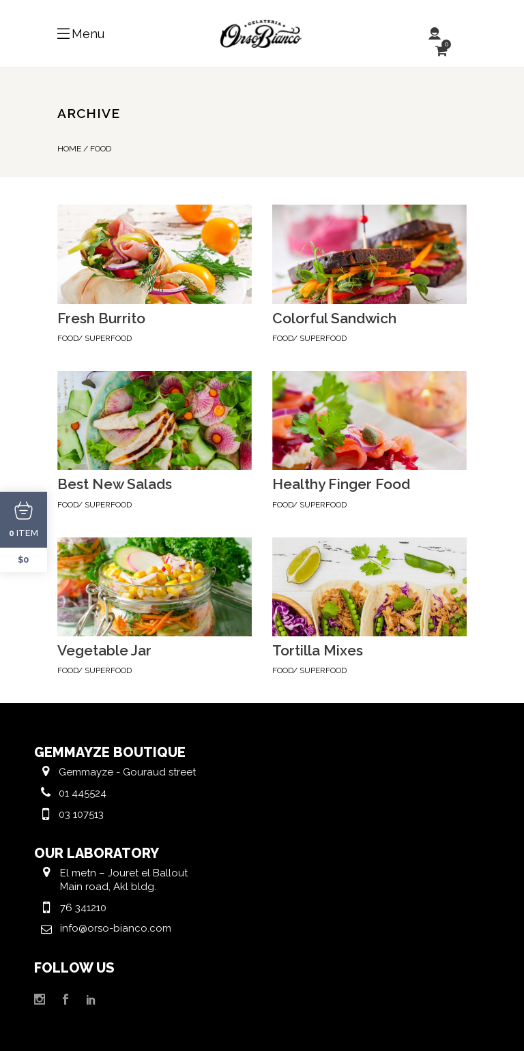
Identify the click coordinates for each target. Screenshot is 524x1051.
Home (69, 149)
